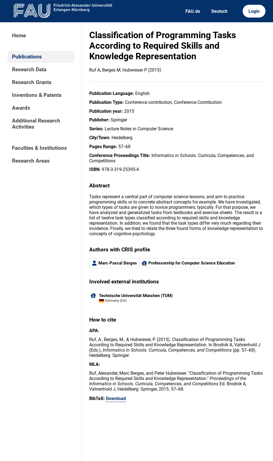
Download (116, 398)
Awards (21, 108)
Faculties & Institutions (39, 148)
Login (254, 11)
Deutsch (219, 11)
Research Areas (31, 161)
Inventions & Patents (37, 95)
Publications (27, 57)
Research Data (29, 70)
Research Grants (32, 82)
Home (19, 36)
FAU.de (192, 11)
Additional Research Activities (36, 124)
